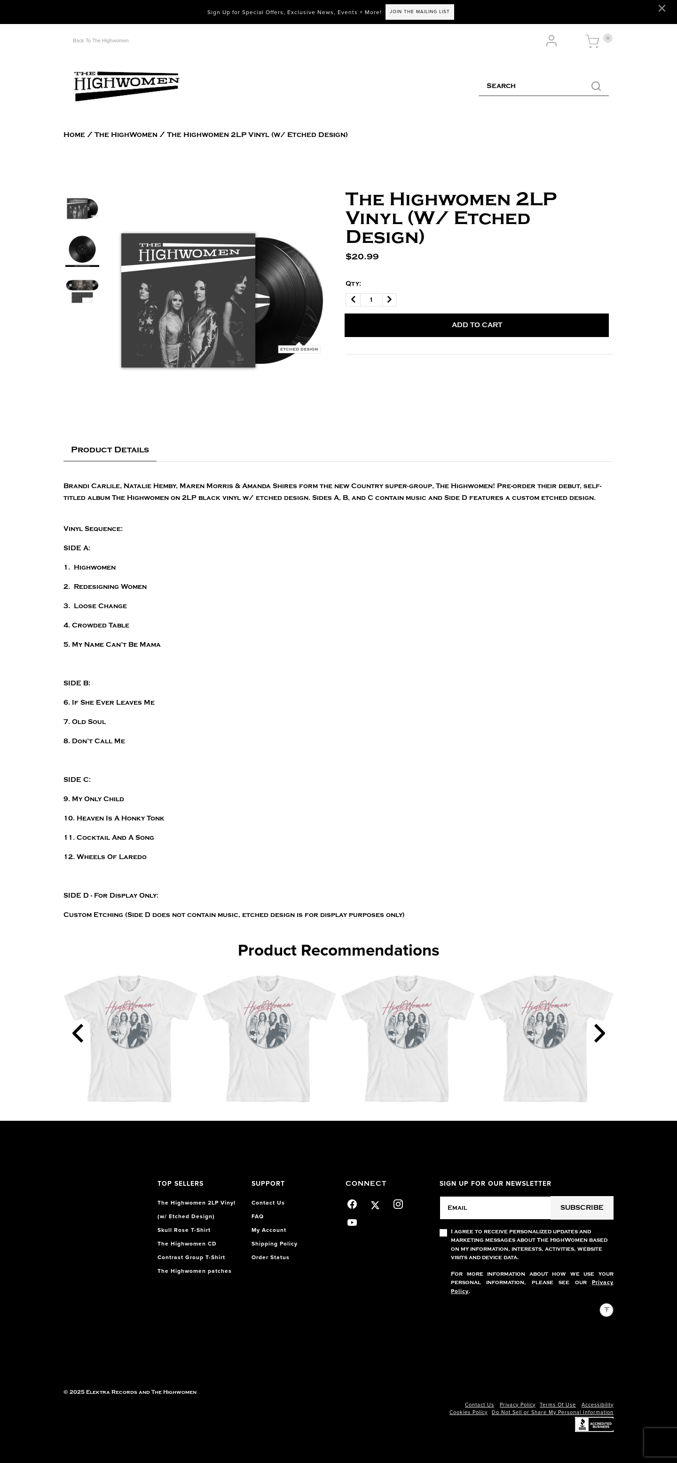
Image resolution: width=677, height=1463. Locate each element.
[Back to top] (606, 1310)
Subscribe (582, 1208)
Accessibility (598, 1405)
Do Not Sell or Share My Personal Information (553, 1412)
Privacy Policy (517, 1405)
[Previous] (77, 1033)
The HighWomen (125, 135)
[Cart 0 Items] (592, 42)
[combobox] (544, 86)
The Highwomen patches (194, 1271)
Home (74, 135)
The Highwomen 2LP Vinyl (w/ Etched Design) (257, 135)
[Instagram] (398, 1203)
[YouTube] (352, 1221)
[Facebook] (352, 1203)
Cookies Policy (468, 1412)
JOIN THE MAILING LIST (420, 12)
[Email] (495, 1208)
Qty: (353, 284)
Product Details (110, 450)
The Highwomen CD (187, 1243)
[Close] (662, 8)
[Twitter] (375, 1203)
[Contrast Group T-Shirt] (130, 1039)
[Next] (599, 1033)
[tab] (110, 450)
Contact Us (479, 1405)
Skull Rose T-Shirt (184, 1230)
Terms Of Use (558, 1405)
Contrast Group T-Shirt (191, 1257)
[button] (553, 41)
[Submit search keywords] (596, 86)
